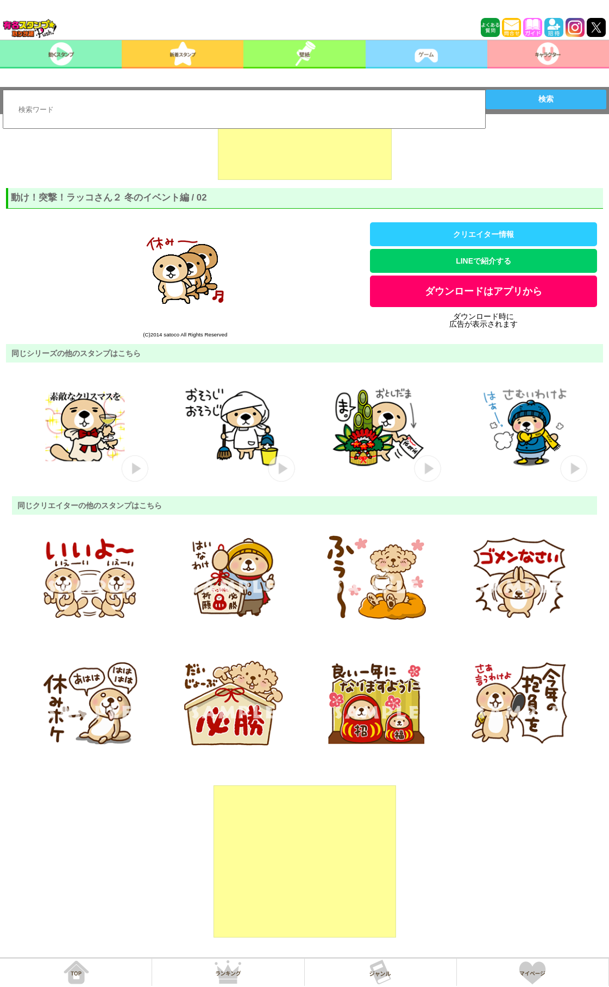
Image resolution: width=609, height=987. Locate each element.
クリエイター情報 (483, 234)
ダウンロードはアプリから (483, 291)
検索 (546, 99)
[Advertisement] (305, 153)
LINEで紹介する (483, 261)
